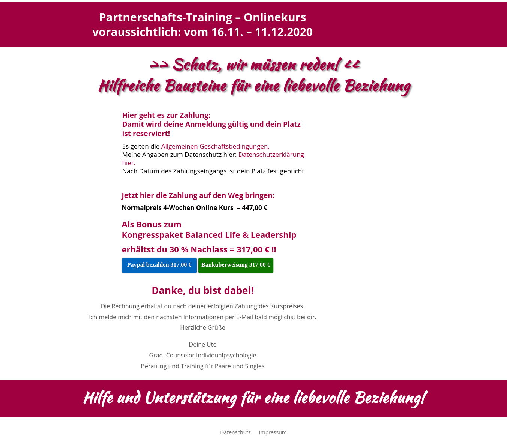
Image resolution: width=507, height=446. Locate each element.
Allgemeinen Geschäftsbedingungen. (215, 146)
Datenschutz (235, 433)
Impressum (273, 433)
